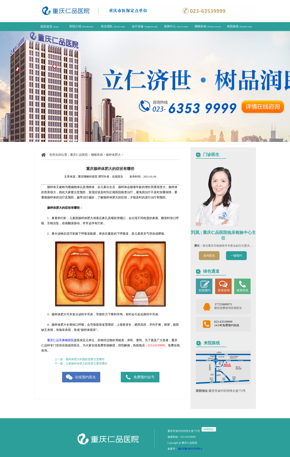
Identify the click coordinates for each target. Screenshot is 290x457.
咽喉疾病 (208, 26)
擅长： (198, 245)
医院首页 (50, 26)
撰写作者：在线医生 (111, 176)
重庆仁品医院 (79, 154)
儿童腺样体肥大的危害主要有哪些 (86, 363)
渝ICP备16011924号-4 (190, 448)
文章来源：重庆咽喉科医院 (80, 176)
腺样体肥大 (113, 154)
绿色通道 (211, 271)
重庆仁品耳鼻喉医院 (60, 340)
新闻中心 (176, 26)
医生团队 (113, 26)
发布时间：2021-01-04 (140, 176)
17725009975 (223, 304)
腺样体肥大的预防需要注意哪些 (85, 359)
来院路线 (239, 26)
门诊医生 (211, 154)
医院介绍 (81, 26)
